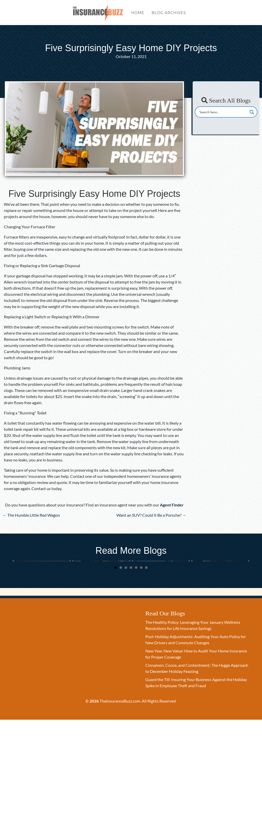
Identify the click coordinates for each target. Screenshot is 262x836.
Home (137, 15)
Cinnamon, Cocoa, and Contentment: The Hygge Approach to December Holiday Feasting (220, 612)
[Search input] (223, 112)
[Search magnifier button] (251, 112)
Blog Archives (169, 15)
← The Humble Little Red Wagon (31, 515)
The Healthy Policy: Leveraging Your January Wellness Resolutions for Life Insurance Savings (38, 612)
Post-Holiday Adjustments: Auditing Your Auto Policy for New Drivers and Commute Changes (101, 612)
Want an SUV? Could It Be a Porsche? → (151, 515)
